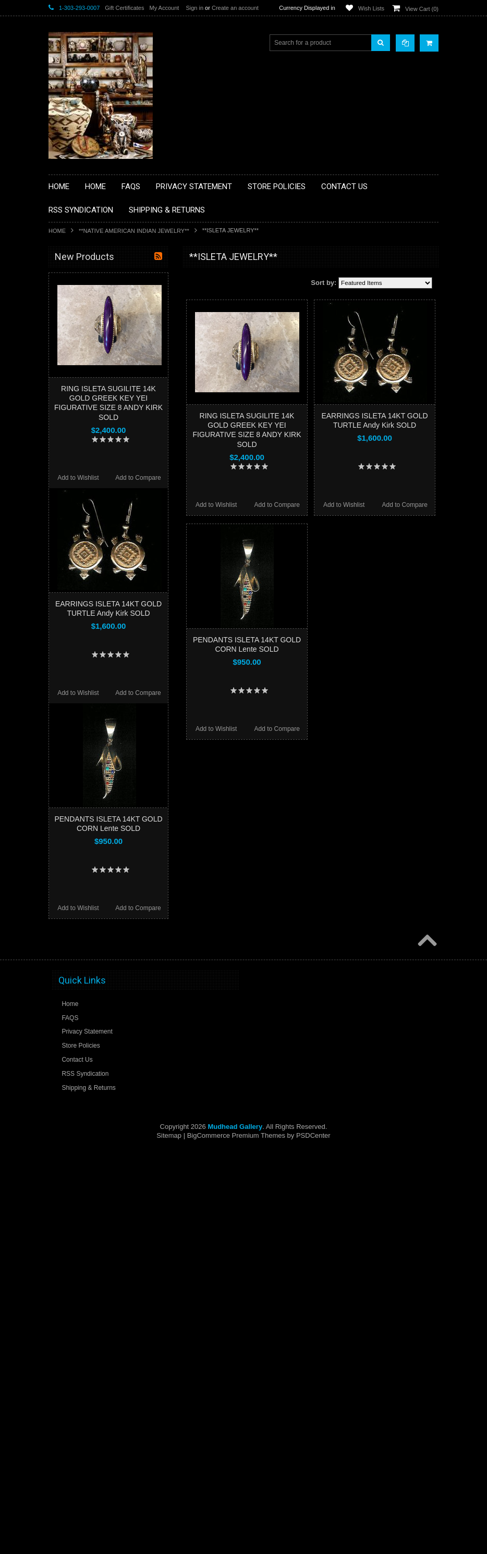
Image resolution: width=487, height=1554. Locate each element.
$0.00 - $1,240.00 (78, 664)
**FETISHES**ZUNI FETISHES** (101, 404)
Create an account (235, 8)
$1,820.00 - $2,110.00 (84, 717)
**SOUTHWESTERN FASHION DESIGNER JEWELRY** (98, 550)
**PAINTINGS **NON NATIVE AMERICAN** (96, 321)
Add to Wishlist (216, 504)
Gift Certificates (124, 8)
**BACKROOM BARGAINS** (95, 280)
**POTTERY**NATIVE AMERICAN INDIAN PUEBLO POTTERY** (103, 576)
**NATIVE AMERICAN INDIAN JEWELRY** (134, 231)
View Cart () (422, 9)
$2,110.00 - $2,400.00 (84, 735)
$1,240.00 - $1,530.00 (84, 682)
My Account (164, 8)
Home (57, 231)
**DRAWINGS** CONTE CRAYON (102, 386)
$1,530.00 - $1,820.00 (84, 699)
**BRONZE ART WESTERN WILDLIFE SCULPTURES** (109, 364)
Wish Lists (371, 8)
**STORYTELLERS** (84, 598)
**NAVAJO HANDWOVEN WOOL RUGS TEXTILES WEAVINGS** (111, 523)
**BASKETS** (74, 298)
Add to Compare (277, 504)
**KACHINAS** (75, 422)
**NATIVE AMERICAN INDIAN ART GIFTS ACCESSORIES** (104, 444)
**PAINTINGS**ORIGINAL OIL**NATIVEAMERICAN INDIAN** (104, 497)
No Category (72, 615)
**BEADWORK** (78, 342)
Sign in (194, 8)
